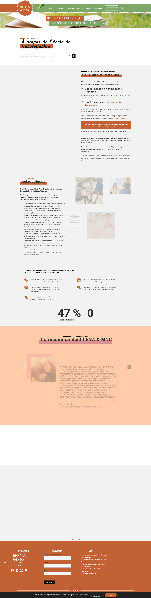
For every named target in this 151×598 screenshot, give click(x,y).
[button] (70, 56)
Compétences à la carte (74, 8)
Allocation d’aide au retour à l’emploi (94, 564)
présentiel (116, 95)
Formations (59, 8)
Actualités (88, 8)
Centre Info (86, 566)
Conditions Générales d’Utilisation (93, 569)
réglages (96, 596)
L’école (50, 8)
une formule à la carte (118, 118)
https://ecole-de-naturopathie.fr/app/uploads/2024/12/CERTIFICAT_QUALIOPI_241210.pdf (43, 56)
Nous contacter (112, 8)
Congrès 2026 (98, 8)
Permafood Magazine (89, 573)
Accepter (111, 595)
